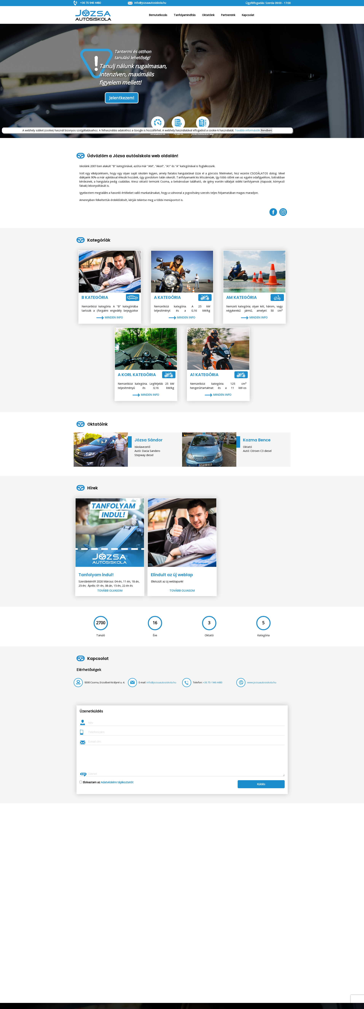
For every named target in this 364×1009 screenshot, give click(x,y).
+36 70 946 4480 (90, 3)
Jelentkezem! (121, 98)
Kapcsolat (248, 15)
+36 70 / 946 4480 (212, 682)
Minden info (109, 317)
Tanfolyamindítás (185, 15)
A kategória (167, 297)
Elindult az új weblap (172, 575)
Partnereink (228, 15)
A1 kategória (204, 375)
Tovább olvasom (109, 590)
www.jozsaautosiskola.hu (261, 682)
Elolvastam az (108, 782)
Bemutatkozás (158, 15)
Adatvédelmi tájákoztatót (117, 782)
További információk (247, 130)
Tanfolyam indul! (96, 575)
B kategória (95, 297)
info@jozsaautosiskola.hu (150, 3)
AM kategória (241, 297)
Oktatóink (208, 15)
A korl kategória (137, 375)
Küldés (261, 784)
